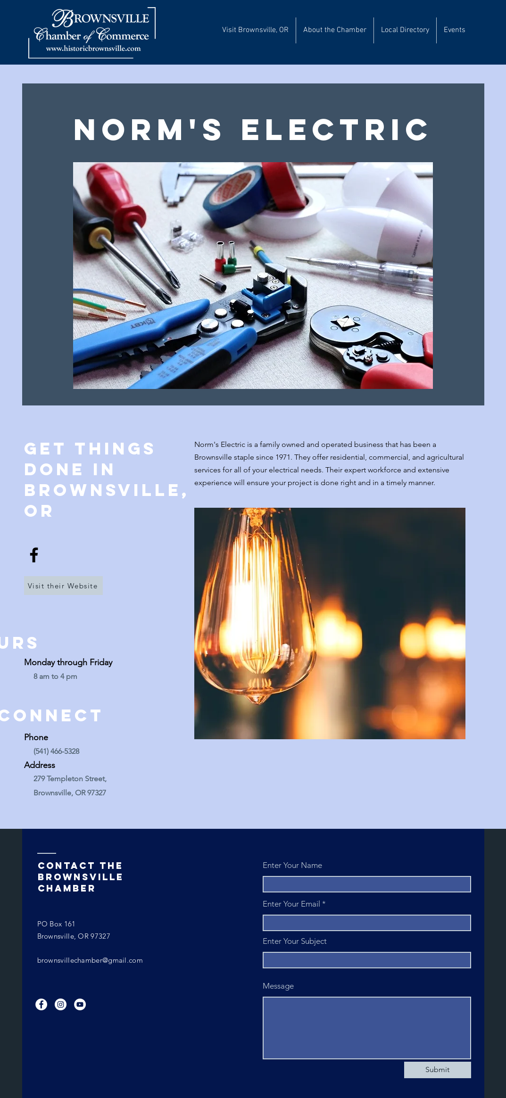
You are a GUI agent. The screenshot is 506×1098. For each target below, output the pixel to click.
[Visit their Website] (63, 585)
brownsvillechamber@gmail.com (90, 960)
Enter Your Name (292, 865)
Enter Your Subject (295, 941)
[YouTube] (80, 1004)
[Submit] (437, 1070)
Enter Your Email (291, 904)
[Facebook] (34, 555)
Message (278, 986)
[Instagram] (60, 1004)
